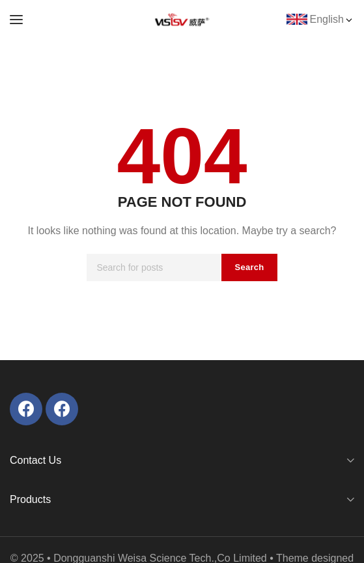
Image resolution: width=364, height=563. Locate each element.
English (332, 19)
